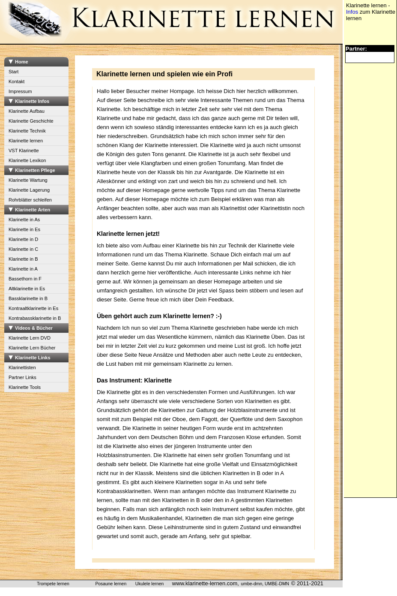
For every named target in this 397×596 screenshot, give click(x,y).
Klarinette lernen (26, 140)
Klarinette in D (23, 239)
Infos (352, 12)
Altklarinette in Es (27, 288)
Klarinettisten (22, 367)
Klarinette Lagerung (29, 190)
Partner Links (22, 377)
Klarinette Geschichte (31, 120)
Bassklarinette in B (28, 298)
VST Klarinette (24, 150)
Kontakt (16, 81)
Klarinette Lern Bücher (32, 347)
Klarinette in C (23, 249)
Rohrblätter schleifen (30, 199)
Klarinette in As (24, 219)
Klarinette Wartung (28, 180)
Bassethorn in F (25, 278)
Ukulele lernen (149, 583)
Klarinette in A (23, 268)
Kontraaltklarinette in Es (33, 308)
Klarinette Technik (27, 130)
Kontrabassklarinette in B (35, 318)
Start (13, 71)
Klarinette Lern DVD (30, 337)
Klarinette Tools (25, 387)
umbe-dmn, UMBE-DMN (265, 583)
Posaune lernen (110, 583)
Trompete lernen (53, 583)
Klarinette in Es (24, 229)
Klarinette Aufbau (27, 111)
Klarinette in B (23, 259)
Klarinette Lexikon (27, 160)
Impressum (20, 91)
